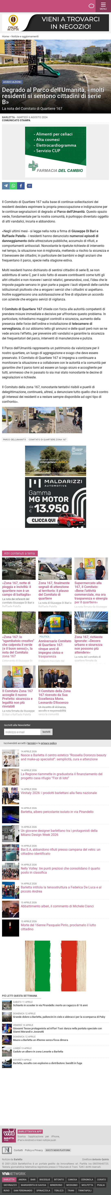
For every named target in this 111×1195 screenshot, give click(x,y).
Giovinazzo (10, 1185)
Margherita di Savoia (33, 1185)
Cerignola (87, 1179)
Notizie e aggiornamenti (24, 36)
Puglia (101, 1185)
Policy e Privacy (34, 1150)
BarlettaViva (23, 6)
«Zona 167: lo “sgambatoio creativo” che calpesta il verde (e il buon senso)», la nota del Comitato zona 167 (18, 646)
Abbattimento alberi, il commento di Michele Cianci (57, 906)
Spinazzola (43, 1190)
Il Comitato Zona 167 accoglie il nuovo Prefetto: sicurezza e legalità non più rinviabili (17, 698)
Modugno (72, 1185)
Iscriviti (46, 731)
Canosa (72, 1179)
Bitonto (59, 1179)
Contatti (18, 1150)
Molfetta (87, 1185)
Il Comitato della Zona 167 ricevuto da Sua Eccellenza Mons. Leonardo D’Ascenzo (54, 696)
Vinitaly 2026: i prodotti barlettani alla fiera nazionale (59, 793)
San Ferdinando (23, 1190)
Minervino (56, 1185)
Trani (71, 1190)
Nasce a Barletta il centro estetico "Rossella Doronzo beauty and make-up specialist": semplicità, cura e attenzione (63, 757)
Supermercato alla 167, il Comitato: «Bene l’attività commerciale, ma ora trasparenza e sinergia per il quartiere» (91, 592)
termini (31, 743)
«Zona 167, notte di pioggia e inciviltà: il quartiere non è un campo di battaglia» (16, 588)
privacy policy (49, 743)
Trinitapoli (84, 1190)
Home (5, 36)
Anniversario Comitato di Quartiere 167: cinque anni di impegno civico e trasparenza (54, 648)
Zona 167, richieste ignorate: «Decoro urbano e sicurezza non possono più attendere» (89, 644)
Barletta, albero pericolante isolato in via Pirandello (57, 812)
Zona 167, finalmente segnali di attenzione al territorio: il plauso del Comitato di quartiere (54, 590)
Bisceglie (45, 1179)
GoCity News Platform (58, 1150)
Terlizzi (59, 1190)
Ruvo (7, 1190)
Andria (22, 1179)
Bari (33, 1179)
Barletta (9, 1179)
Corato (101, 1179)
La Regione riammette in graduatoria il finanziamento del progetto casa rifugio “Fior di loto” (61, 776)
